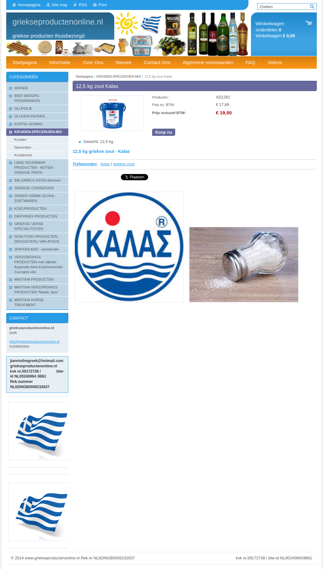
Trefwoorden (85, 164)
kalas (105, 164)
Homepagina (29, 4)
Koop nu (163, 132)
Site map (60, 4)
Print (102, 4)
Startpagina (84, 76)
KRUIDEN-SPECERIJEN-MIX (119, 76)
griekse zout (123, 164)
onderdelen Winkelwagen (275, 29)
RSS (83, 4)
